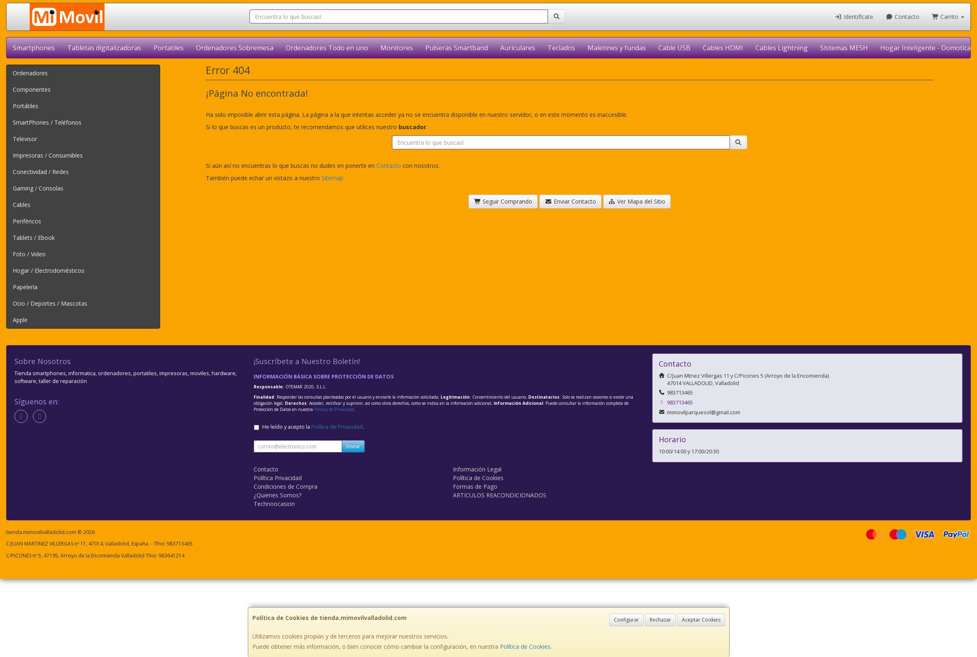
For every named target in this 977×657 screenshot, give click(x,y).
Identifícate (854, 17)
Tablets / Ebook (34, 237)
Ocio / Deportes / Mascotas (50, 303)
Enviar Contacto (570, 201)
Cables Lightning (781, 47)
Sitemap (332, 178)
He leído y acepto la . (313, 426)
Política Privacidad (278, 478)
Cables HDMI (723, 47)
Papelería (25, 287)
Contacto (902, 17)
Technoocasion (274, 504)
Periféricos (27, 221)
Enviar (353, 446)
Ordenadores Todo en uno (327, 47)
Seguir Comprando (503, 201)
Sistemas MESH (844, 47)
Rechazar (660, 619)
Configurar (626, 619)
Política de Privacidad (334, 409)
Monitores (396, 47)
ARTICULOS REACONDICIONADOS (499, 495)
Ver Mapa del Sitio (637, 201)
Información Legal (477, 469)
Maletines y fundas (617, 47)
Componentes (32, 89)
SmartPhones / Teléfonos (47, 122)
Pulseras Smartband (456, 47)
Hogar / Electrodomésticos (48, 270)
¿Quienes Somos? (277, 495)
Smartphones (34, 47)
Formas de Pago (475, 486)
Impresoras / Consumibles (48, 155)
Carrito (948, 17)
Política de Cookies (525, 646)
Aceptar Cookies (701, 619)
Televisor (25, 139)
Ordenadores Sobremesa (234, 47)
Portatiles (169, 47)
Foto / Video (29, 254)
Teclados (561, 47)
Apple (20, 320)
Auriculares (517, 47)
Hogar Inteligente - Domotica (925, 47)
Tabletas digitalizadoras (104, 47)
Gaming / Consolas (38, 188)
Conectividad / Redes (41, 172)
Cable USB (674, 47)
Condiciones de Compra (285, 486)
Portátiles (25, 106)
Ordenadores (30, 73)
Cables (21, 205)
